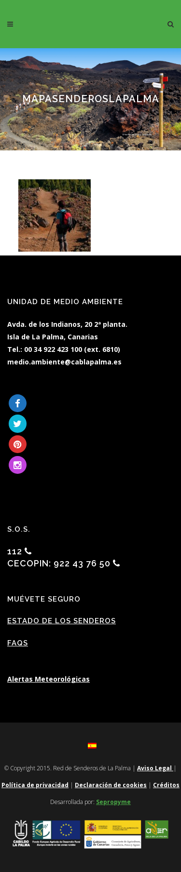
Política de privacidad (35, 785)
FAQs (17, 643)
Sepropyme (113, 802)
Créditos (166, 785)
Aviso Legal (155, 768)
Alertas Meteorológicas (48, 679)
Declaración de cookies (111, 785)
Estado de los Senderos (61, 621)
